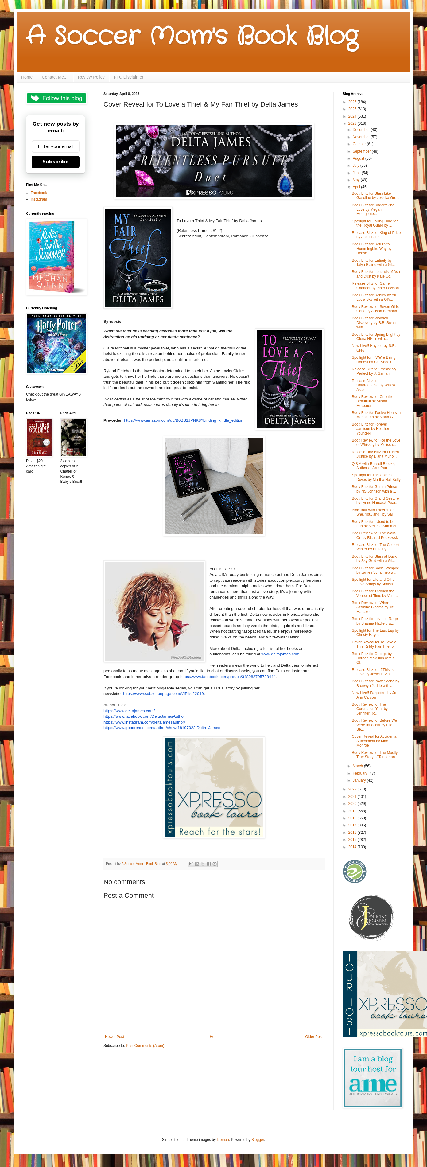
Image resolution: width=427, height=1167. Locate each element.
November (362, 137)
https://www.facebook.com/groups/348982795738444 (228, 676)
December (362, 129)
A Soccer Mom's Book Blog (192, 36)
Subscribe (55, 162)
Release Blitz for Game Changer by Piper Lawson (375, 285)
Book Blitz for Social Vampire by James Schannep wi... (375, 570)
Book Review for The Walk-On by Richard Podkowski (375, 535)
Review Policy (91, 77)
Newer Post (114, 1037)
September (362, 151)
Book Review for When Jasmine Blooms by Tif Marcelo (372, 607)
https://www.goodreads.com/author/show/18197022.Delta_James (161, 727)
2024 (353, 116)
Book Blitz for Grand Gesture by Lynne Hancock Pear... (375, 500)
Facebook (39, 193)
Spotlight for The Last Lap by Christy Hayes (375, 632)
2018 (353, 818)
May (357, 180)
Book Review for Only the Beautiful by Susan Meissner (372, 401)
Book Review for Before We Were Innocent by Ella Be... (374, 725)
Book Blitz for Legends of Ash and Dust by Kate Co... (376, 274)
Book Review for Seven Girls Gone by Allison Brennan (375, 309)
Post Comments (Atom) (145, 1046)
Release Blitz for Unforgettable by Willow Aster (373, 385)
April (357, 187)
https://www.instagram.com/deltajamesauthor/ (144, 722)
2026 (353, 102)
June (357, 173)
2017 (353, 825)
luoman (223, 1140)
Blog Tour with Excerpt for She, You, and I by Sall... (374, 512)
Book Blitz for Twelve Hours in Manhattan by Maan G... (376, 415)
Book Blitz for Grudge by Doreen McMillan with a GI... (373, 658)
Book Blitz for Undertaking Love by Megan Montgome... (373, 209)
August (359, 158)
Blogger (257, 1140)
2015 (353, 839)
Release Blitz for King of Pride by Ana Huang (376, 235)
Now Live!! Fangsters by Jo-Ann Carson (375, 695)
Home (27, 77)
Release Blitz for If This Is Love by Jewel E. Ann (373, 672)
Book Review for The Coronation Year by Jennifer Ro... (370, 709)
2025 (353, 109)
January (360, 780)
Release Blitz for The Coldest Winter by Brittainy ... (375, 547)
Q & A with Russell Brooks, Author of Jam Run (373, 466)
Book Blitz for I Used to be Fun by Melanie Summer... (375, 524)
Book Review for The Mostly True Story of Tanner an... (375, 755)
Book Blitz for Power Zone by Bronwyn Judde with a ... (375, 683)
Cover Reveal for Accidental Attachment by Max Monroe (374, 740)
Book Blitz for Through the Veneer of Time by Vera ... (375, 593)
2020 (353, 804)
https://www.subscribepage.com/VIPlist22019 (163, 693)
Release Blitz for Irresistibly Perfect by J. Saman (374, 371)
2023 (353, 123)
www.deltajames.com (281, 654)
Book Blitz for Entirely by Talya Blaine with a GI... (373, 262)
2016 (353, 832)
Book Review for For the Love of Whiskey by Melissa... (376, 442)
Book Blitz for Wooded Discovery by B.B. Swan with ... (374, 322)
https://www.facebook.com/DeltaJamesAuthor (144, 716)
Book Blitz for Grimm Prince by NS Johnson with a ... (374, 489)
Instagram (39, 199)
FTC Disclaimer (128, 77)
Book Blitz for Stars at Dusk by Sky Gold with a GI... (374, 558)
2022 (353, 789)
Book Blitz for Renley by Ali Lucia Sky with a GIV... (374, 297)
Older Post (314, 1037)
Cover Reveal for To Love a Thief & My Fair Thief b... (374, 644)
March (358, 766)
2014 (353, 847)
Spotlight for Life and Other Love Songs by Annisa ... (374, 581)
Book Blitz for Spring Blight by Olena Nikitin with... (376, 336)
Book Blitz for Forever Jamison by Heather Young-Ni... (370, 428)
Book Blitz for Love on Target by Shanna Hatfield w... (375, 621)
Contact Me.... (55, 77)
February (360, 773)
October (360, 144)
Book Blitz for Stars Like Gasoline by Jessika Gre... (375, 195)
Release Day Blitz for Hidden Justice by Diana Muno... (375, 454)
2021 (353, 796)
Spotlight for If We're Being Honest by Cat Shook (373, 359)
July (356, 165)
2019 (353, 811)
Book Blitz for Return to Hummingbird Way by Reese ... (371, 248)
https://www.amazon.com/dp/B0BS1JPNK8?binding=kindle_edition (183, 420)
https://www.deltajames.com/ (129, 710)
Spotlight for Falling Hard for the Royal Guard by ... (375, 223)
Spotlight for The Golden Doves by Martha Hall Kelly (376, 477)
